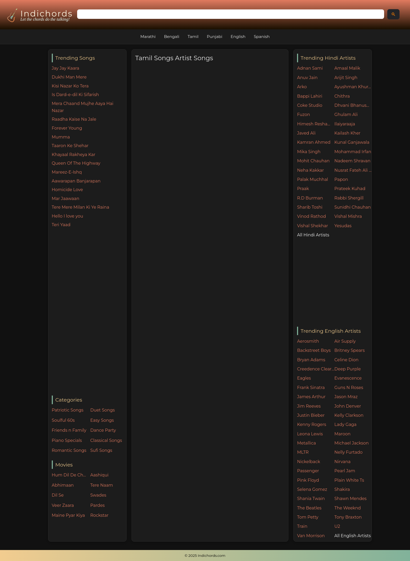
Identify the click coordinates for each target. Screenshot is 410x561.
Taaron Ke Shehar (70, 145)
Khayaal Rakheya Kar (73, 154)
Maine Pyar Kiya (68, 515)
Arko (302, 86)
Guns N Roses (348, 387)
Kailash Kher (347, 133)
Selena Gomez (312, 489)
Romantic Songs (69, 450)
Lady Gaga (345, 424)
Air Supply (345, 341)
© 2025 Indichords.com (205, 555)
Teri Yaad (61, 224)
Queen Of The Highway (76, 163)
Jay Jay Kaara (65, 68)
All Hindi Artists (313, 234)
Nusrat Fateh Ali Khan (353, 170)
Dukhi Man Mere (69, 77)
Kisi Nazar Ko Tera (70, 86)
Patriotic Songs (67, 410)
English (238, 36)
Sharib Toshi (309, 207)
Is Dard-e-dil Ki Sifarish (75, 94)
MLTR (303, 452)
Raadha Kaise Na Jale (74, 119)
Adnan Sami (310, 68)
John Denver (347, 406)
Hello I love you (67, 216)
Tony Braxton (348, 517)
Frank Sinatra (311, 387)
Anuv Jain (307, 77)
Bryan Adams (311, 359)
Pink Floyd (308, 480)
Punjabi (214, 36)
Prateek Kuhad (350, 188)
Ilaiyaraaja (344, 123)
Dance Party (103, 430)
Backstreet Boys (314, 350)
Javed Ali (306, 133)
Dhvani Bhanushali (353, 105)
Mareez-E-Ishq (67, 172)
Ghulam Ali (346, 114)
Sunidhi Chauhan (352, 207)
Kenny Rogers (311, 424)
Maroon (342, 433)
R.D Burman (310, 198)
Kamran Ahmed (314, 142)
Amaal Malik (347, 68)
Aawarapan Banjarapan (76, 181)
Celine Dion (346, 359)
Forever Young (67, 128)
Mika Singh (308, 151)
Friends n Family (69, 430)
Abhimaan (63, 485)
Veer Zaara (63, 505)
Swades (98, 495)
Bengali (171, 36)
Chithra (342, 96)
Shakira (342, 489)
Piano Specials (67, 440)
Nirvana (342, 461)
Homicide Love (67, 189)
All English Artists (352, 535)
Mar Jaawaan (65, 198)
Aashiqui (99, 475)
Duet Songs (102, 410)
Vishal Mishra (348, 216)
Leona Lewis (310, 433)
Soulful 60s (63, 420)
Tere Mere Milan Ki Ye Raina (80, 207)
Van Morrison (311, 535)
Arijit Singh (345, 77)
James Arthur (311, 396)
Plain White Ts (349, 480)
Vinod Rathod (311, 216)
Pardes (97, 505)
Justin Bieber (310, 415)
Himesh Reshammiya (315, 123)
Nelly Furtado (348, 452)
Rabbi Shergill (349, 198)
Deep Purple (347, 368)
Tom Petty (307, 517)
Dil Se (58, 495)
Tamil (193, 36)
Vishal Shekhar (312, 225)
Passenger (308, 470)
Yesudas (343, 225)
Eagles (304, 378)
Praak (303, 188)
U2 (337, 526)
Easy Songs (102, 420)
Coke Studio (309, 105)
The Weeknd (347, 508)
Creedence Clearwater (315, 368)
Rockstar (99, 515)
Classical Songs (106, 440)
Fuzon (303, 114)
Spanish (262, 36)
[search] (230, 14)
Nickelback (308, 461)
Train (302, 526)
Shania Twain (311, 498)
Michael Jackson (351, 443)
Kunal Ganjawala (351, 142)
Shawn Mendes (350, 498)
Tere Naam (101, 485)
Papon (341, 179)
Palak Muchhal (312, 179)
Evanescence (348, 378)
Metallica (306, 443)
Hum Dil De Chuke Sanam (70, 475)
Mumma (61, 137)
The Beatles (309, 508)
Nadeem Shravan (352, 160)
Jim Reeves (309, 406)
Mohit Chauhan (313, 160)
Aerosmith (308, 341)
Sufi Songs (101, 450)
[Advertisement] (89, 312)
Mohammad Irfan (352, 151)
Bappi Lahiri (309, 96)
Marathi (148, 36)
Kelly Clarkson (348, 415)
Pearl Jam (344, 470)
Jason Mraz (346, 396)
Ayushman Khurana (353, 86)
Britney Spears (349, 350)
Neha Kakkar (310, 170)
